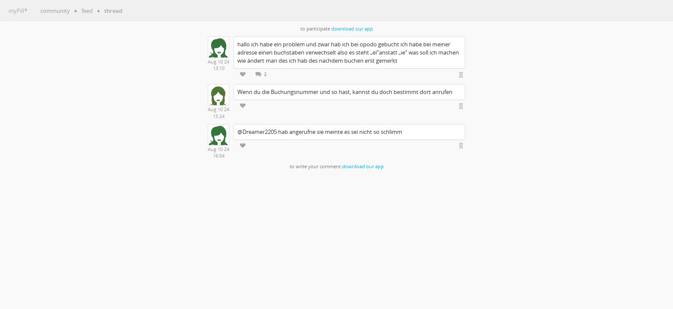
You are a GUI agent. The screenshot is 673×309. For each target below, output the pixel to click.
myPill (18, 11)
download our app (352, 29)
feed (87, 11)
